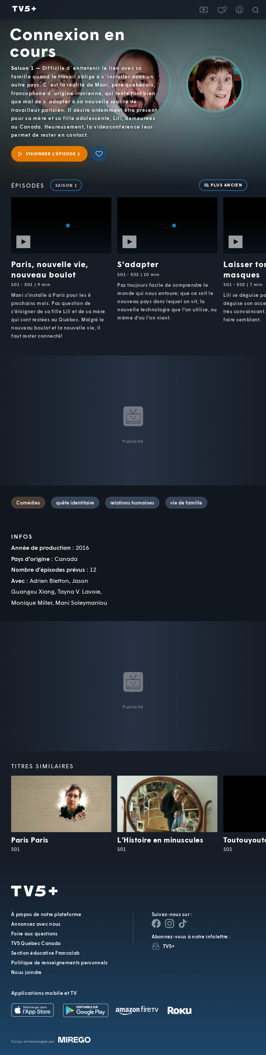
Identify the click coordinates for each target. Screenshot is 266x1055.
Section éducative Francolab (45, 953)
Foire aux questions (34, 933)
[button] (221, 10)
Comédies (28, 503)
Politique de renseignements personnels (59, 962)
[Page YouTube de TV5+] (182, 923)
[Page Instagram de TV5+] (169, 923)
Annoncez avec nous (35, 924)
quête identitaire (75, 503)
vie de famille (186, 503)
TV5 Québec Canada (35, 943)
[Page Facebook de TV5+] (156, 923)
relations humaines (132, 503)
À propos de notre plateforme (46, 914)
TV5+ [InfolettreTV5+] (169, 946)
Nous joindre (26, 972)
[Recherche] (257, 10)
